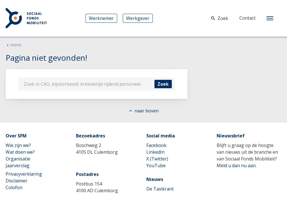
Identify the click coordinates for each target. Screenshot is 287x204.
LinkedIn (155, 152)
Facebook (156, 145)
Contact (247, 18)
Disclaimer (16, 181)
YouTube (156, 165)
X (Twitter (156, 159)
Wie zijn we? (18, 145)
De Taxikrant (160, 189)
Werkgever (137, 18)
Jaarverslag (17, 165)
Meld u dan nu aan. (236, 165)
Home (15, 44)
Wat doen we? (20, 152)
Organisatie (18, 159)
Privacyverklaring (24, 174)
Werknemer (101, 18)
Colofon (14, 187)
